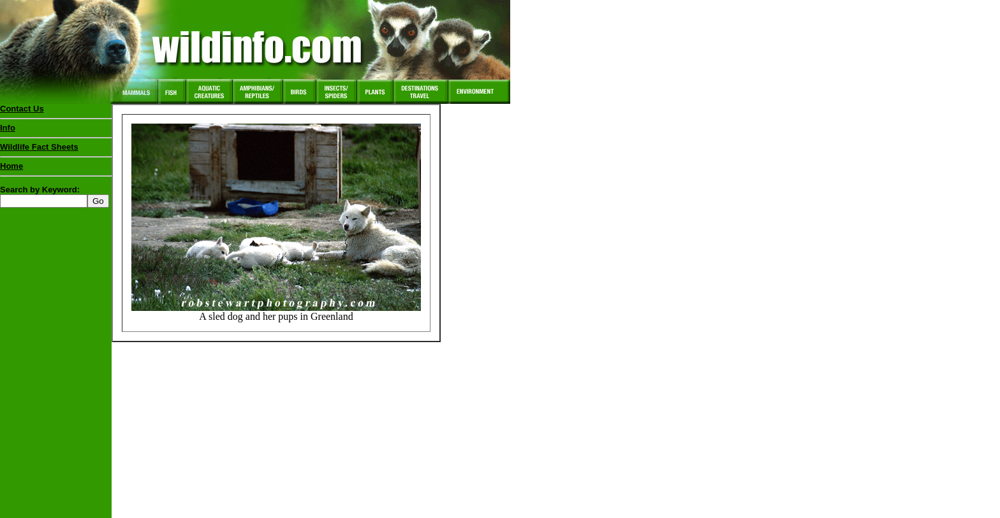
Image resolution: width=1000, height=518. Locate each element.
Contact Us (22, 108)
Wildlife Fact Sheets (56, 149)
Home (11, 166)
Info (7, 128)
